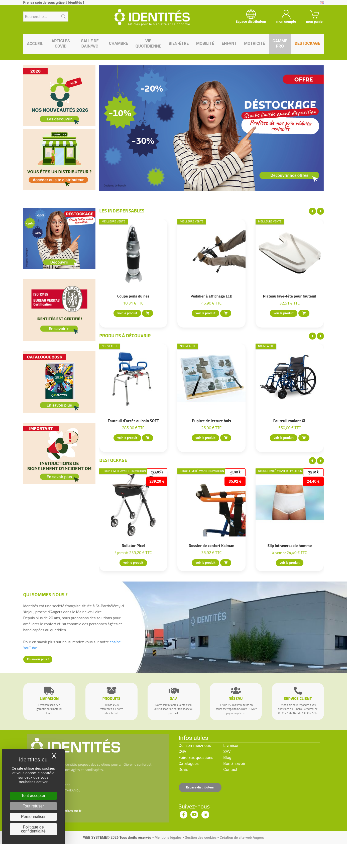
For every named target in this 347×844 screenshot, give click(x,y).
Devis (183, 769)
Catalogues (189, 763)
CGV (183, 751)
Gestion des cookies (200, 837)
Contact (230, 769)
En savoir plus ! (38, 659)
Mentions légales (168, 837)
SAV (226, 751)
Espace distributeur (200, 787)
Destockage (113, 460)
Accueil (35, 43)
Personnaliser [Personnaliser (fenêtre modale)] (33, 816)
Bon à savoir (234, 763)
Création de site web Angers (242, 837)
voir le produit (127, 313)
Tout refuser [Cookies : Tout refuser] (33, 806)
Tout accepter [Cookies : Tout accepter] (33, 795)
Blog (227, 757)
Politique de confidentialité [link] (33, 829)
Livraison (231, 745)
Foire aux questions (196, 757)
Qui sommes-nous (195, 745)
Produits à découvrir (125, 335)
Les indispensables (121, 210)
